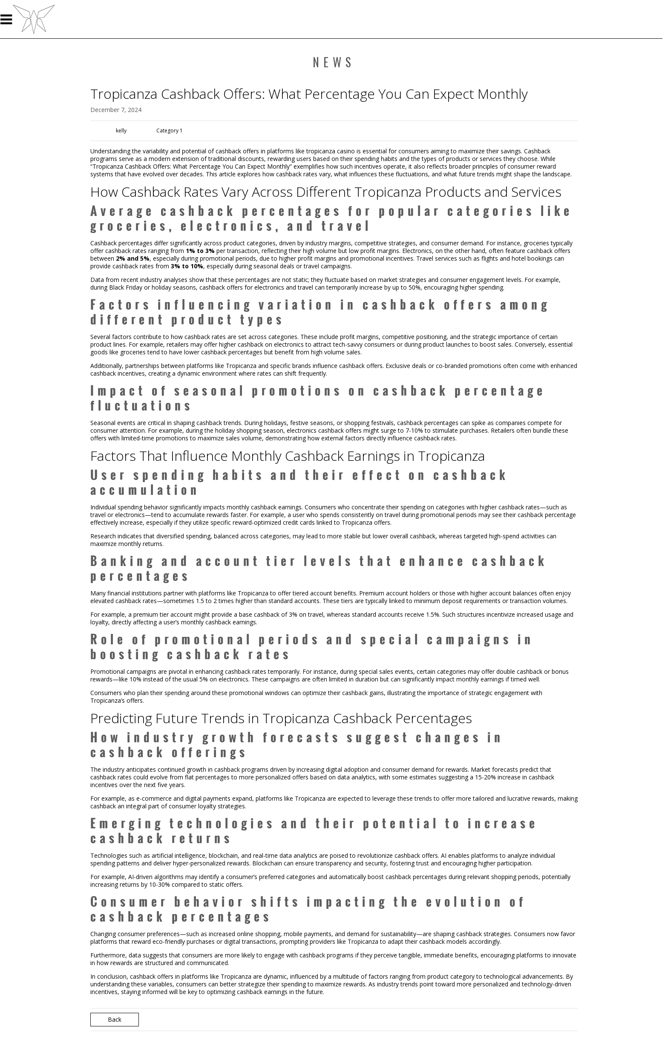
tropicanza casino (330, 151)
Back (114, 1019)
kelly (121, 130)
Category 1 (169, 130)
